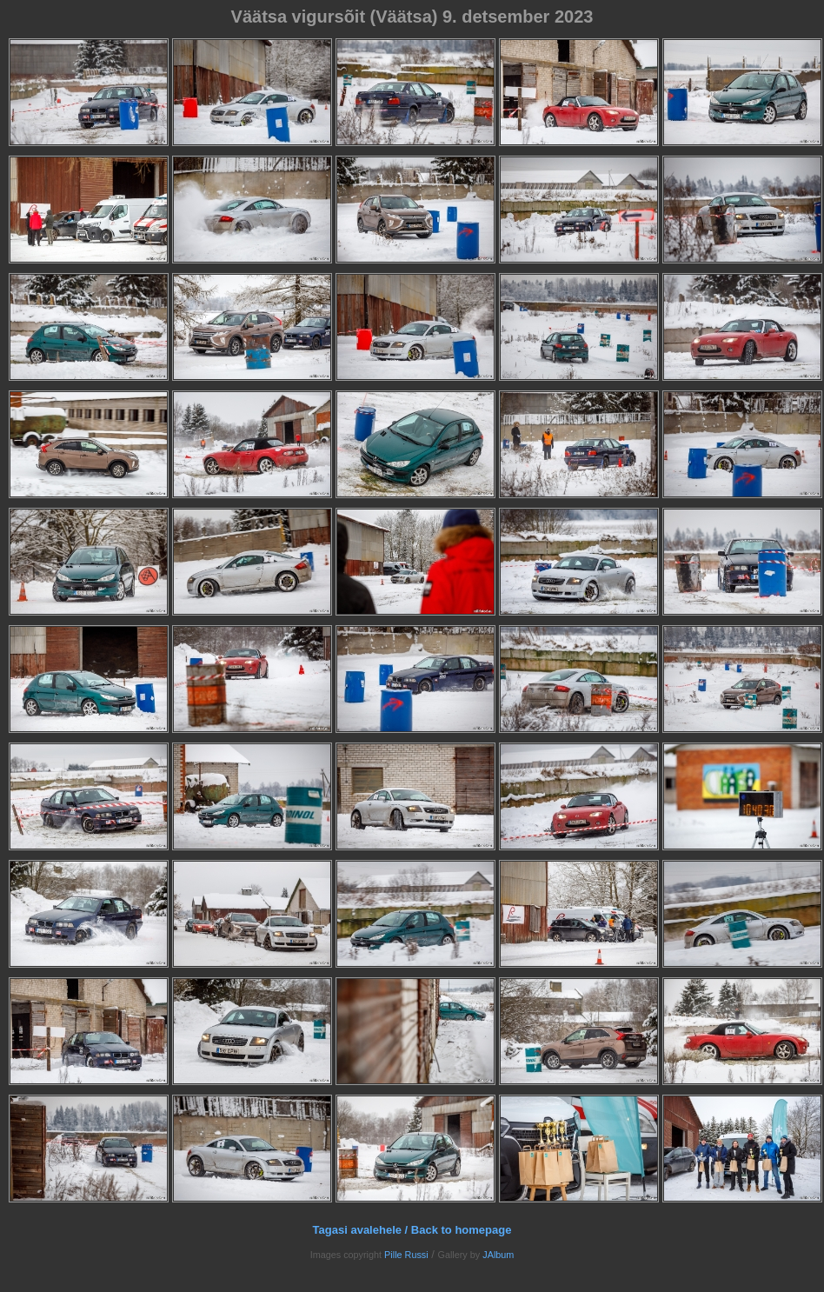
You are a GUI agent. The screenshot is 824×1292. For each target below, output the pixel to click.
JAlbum (498, 1254)
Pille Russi (406, 1254)
